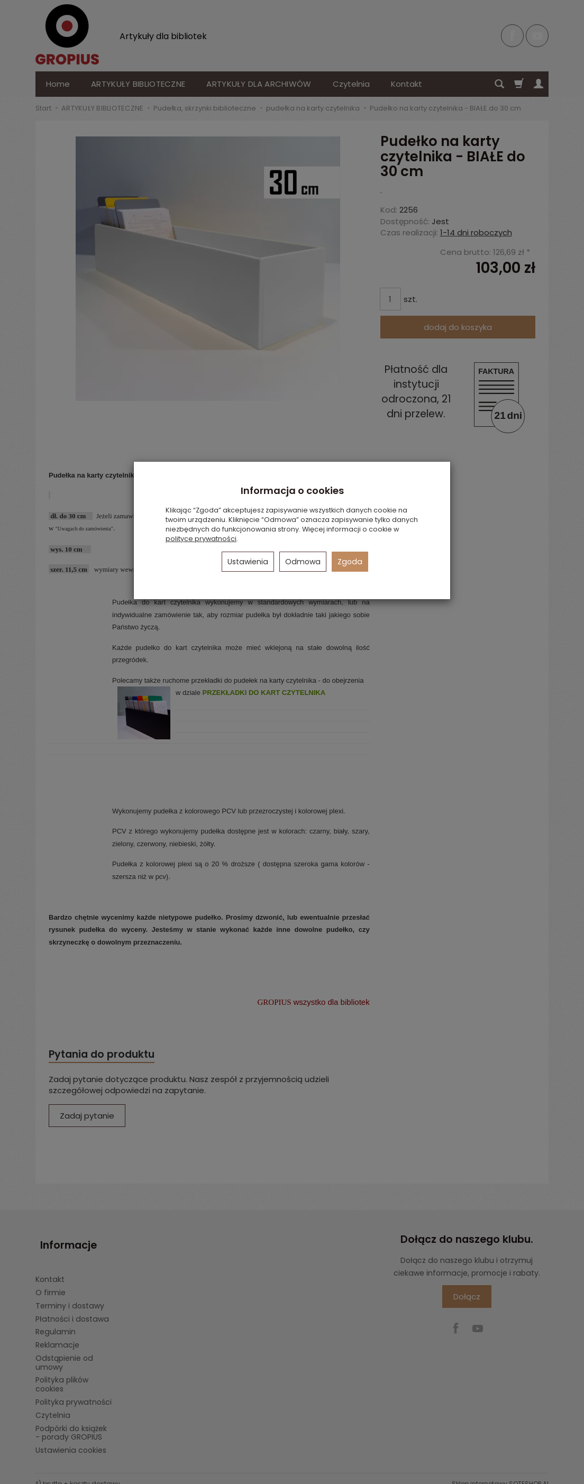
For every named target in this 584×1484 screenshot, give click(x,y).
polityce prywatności (201, 538)
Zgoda (349, 561)
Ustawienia (247, 561)
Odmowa (303, 561)
